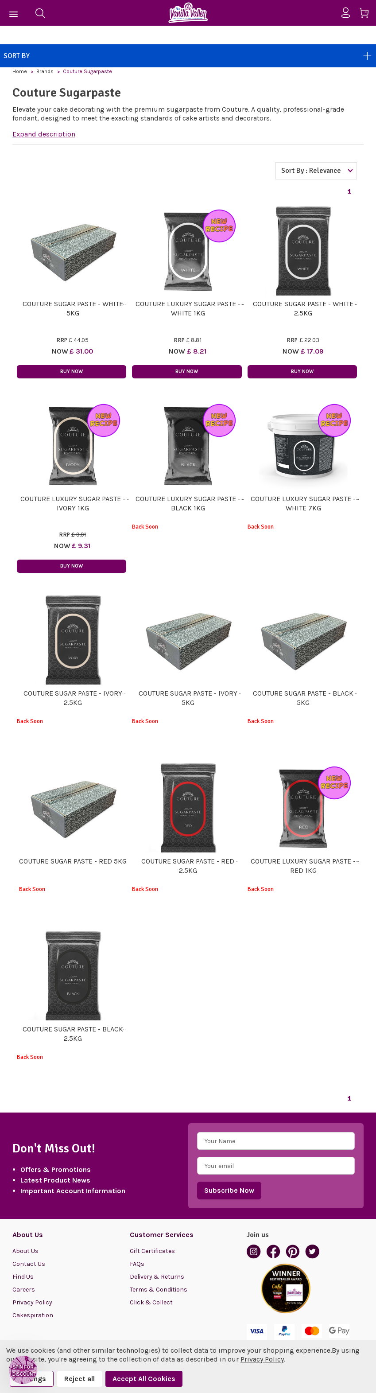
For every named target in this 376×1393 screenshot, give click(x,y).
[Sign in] (349, 13)
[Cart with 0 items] (367, 14)
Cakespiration (32, 1315)
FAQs (137, 1264)
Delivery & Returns (157, 1276)
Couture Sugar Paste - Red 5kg (73, 861)
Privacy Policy (32, 1302)
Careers (23, 1289)
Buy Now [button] (71, 371)
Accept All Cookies (143, 1378)
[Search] (40, 13)
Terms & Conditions (158, 1289)
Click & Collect (151, 1302)
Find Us (23, 1276)
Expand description (43, 134)
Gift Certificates (152, 1251)
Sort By (188, 56)
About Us (25, 1251)
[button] (23, 1370)
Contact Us (28, 1264)
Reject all (79, 1378)
